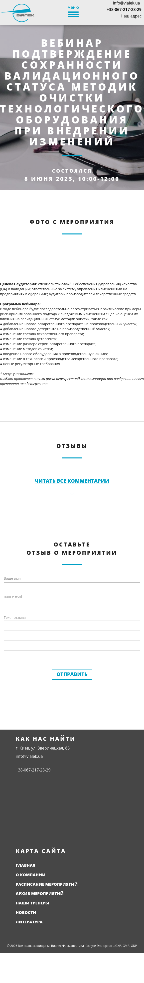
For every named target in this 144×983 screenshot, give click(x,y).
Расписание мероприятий (47, 884)
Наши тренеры (32, 903)
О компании (30, 874)
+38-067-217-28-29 (124, 9)
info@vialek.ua (126, 3)
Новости (26, 912)
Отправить (72, 674)
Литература (29, 922)
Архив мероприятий (40, 893)
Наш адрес (131, 16)
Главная (25, 865)
